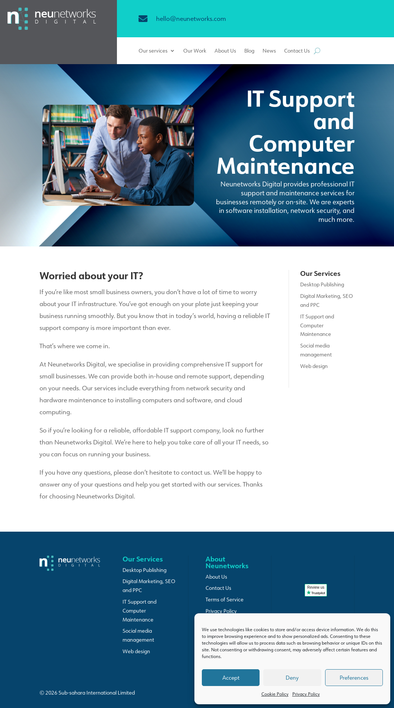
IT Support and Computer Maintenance (317, 325)
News (269, 51)
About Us (225, 51)
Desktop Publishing (322, 284)
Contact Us (297, 51)
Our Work (194, 51)
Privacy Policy (306, 694)
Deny (292, 677)
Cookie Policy (275, 694)
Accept (230, 677)
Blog (249, 51)
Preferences (354, 677)
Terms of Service (225, 599)
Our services (153, 51)
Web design (314, 366)
